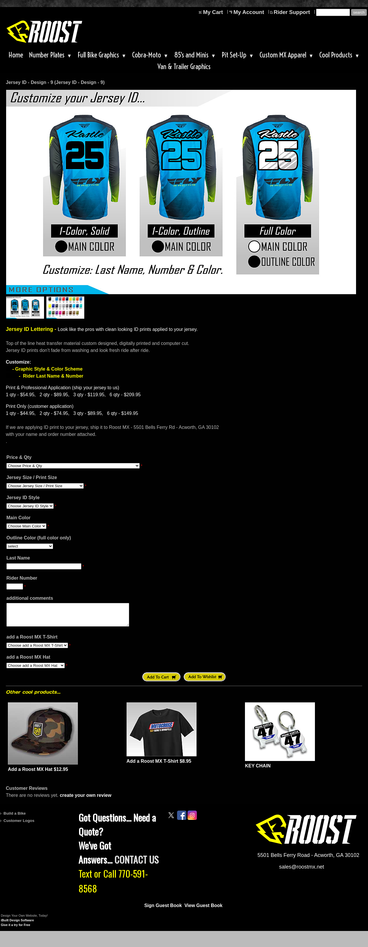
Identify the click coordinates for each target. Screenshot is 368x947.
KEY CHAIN (258, 770)
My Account (249, 12)
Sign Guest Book (163, 909)
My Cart (213, 12)
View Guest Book (203, 909)
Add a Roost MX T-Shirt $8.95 (159, 765)
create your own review (85, 799)
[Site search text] (333, 12)
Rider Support (292, 12)
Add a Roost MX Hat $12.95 (38, 773)
